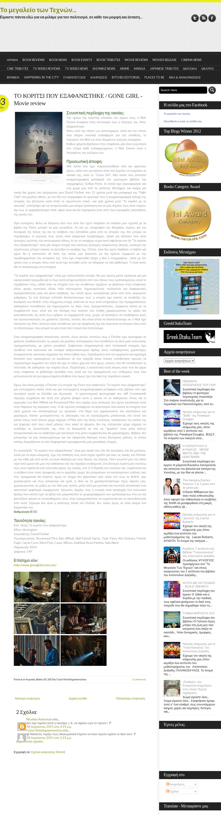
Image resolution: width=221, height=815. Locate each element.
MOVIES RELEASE (165, 60)
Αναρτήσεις (175, 784)
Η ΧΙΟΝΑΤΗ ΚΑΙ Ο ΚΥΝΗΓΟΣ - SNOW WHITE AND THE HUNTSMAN (195, 451)
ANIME (124, 68)
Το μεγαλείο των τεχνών (177, 113)
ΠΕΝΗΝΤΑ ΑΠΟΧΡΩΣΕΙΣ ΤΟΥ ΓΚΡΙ (199, 383)
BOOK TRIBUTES (108, 60)
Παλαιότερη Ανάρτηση (130, 698)
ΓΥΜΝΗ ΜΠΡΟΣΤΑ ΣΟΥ (199, 613)
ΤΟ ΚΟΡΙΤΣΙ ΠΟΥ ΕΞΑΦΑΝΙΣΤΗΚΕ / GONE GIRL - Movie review (78, 100)
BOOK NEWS (58, 60)
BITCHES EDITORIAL (126, 77)
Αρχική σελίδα (78, 698)
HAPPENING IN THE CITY (41, 77)
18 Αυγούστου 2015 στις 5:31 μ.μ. (49, 738)
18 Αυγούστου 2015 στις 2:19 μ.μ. (49, 726)
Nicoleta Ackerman (39, 719)
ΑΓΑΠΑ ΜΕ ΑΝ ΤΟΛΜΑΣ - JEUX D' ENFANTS (199, 584)
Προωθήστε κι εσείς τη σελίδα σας (183, 121)
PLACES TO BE (154, 77)
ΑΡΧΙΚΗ (12, 60)
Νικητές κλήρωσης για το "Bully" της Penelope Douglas (199, 415)
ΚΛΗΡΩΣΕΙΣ (99, 77)
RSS (203, 18)
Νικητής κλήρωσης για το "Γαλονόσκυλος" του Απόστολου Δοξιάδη (199, 647)
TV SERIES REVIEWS (46, 68)
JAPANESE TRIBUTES (164, 68)
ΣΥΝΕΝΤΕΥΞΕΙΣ (74, 77)
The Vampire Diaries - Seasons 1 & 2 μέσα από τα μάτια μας (199, 483)
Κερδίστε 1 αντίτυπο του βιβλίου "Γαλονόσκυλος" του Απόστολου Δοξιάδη (198, 552)
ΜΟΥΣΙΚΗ (190, 68)
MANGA (139, 68)
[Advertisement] (110, 39)
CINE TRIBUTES (17, 68)
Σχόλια (172, 791)
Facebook (212, 18)
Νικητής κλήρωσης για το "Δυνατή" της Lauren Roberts (199, 518)
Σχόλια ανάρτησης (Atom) (48, 752)
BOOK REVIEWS (34, 60)
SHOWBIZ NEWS (104, 68)
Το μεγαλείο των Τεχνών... (38, 10)
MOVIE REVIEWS (136, 60)
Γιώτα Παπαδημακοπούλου (44, 730)
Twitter (195, 18)
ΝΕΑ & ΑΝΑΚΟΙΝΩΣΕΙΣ (185, 77)
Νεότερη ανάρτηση (27, 698)
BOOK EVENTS (82, 60)
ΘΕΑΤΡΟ (207, 68)
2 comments (139, 679)
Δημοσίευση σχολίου (29, 741)
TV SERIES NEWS (76, 68)
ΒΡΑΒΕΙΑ (13, 77)
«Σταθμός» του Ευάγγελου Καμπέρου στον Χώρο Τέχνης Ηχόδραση (197, 687)
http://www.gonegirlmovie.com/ (35, 565)
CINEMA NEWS (191, 60)
